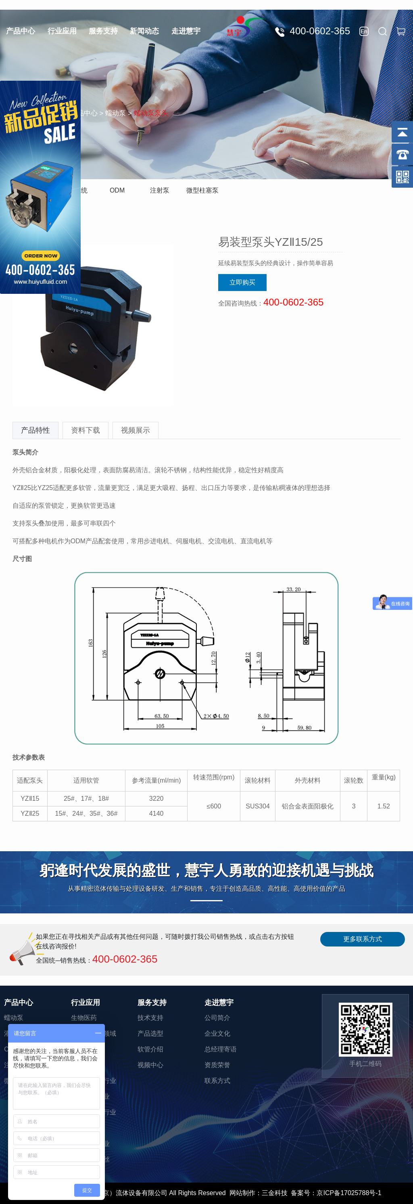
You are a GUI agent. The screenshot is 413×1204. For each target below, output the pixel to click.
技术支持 (150, 1017)
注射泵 (159, 190)
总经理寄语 (220, 1049)
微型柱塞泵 (202, 190)
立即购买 (242, 282)
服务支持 (103, 31)
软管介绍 (150, 1049)
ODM (117, 190)
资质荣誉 (217, 1065)
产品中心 (20, 31)
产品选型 (150, 1033)
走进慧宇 (185, 31)
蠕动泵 (13, 1017)
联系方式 (217, 1080)
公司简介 (217, 1017)
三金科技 (275, 1192)
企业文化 (217, 1033)
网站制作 (242, 1192)
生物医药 (84, 1017)
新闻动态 (144, 31)
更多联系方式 (362, 939)
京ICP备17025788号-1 (349, 1192)
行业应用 (62, 31)
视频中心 (150, 1065)
